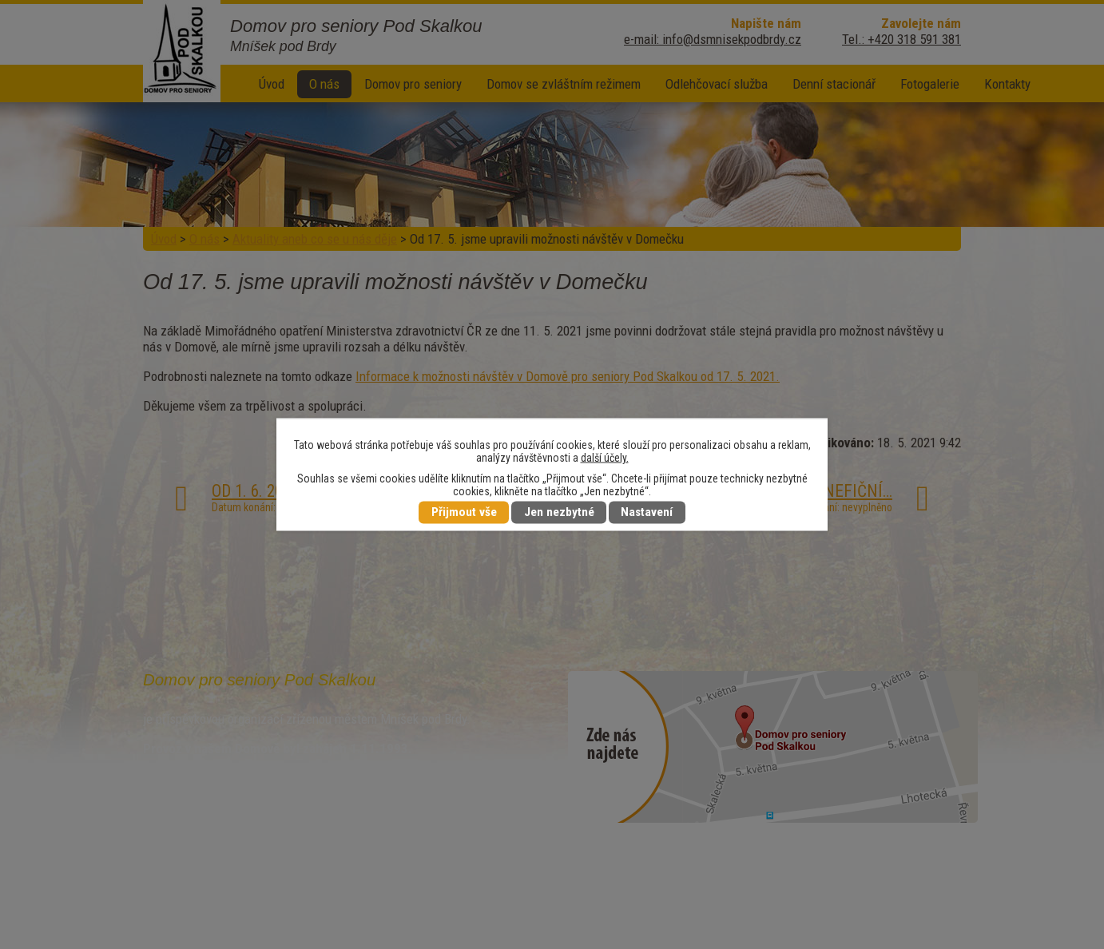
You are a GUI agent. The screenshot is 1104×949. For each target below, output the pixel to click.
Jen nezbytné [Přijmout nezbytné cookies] (559, 513)
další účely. (605, 457)
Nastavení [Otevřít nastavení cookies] (647, 513)
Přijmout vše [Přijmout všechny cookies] (464, 513)
